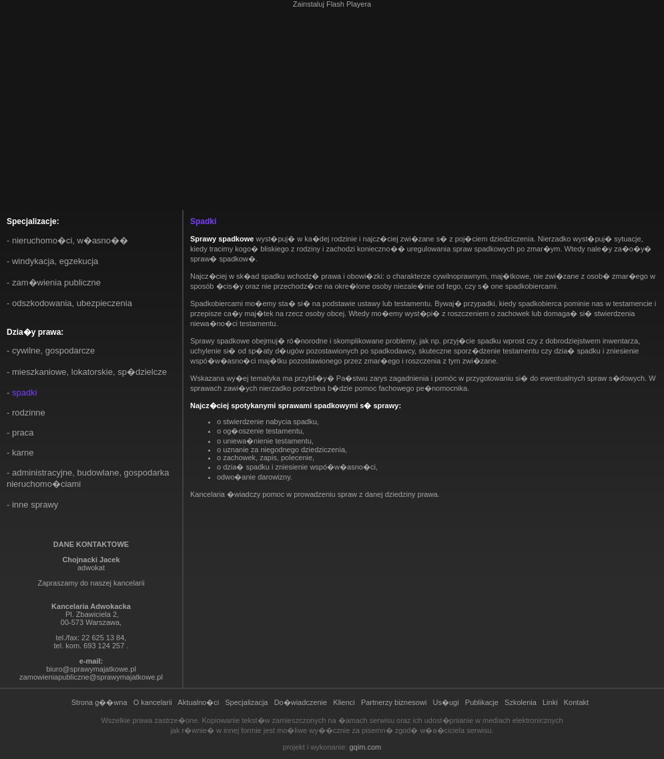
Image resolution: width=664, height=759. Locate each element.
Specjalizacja (246, 702)
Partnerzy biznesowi (393, 702)
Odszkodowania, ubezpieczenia (72, 303)
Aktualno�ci (198, 702)
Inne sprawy (35, 505)
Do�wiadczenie (300, 702)
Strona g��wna (99, 702)
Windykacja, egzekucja (55, 261)
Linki (550, 702)
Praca (23, 433)
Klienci (343, 702)
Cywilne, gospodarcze (53, 350)
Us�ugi (446, 702)
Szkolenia (521, 702)
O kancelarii (152, 702)
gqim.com (365, 747)
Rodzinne (28, 413)
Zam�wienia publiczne (56, 282)
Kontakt (576, 702)
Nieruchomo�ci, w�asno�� (70, 240)
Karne (23, 453)
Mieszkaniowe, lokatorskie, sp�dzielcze (89, 372)
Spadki (24, 393)
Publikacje (482, 702)
